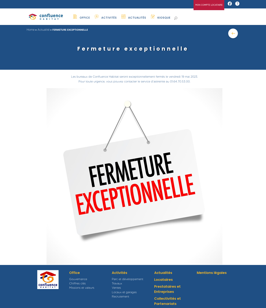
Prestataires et (167, 286)
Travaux (117, 283)
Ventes (116, 287)
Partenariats (165, 303)
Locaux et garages (124, 292)
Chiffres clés (77, 283)
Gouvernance (78, 279)
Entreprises (164, 291)
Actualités (163, 272)
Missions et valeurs (81, 287)
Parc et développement (127, 279)
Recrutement (120, 296)
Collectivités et (167, 298)
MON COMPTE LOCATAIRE (209, 5)
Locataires (163, 279)
